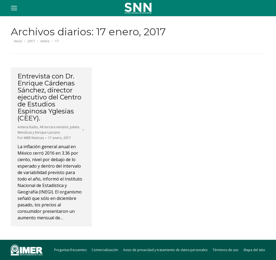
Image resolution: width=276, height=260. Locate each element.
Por (31, 138)
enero (45, 41)
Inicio (18, 41)
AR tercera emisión (54, 127)
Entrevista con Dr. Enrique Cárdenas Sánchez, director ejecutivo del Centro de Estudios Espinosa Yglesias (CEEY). (49, 97)
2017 (31, 41)
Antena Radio (28, 127)
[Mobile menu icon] (14, 8)
